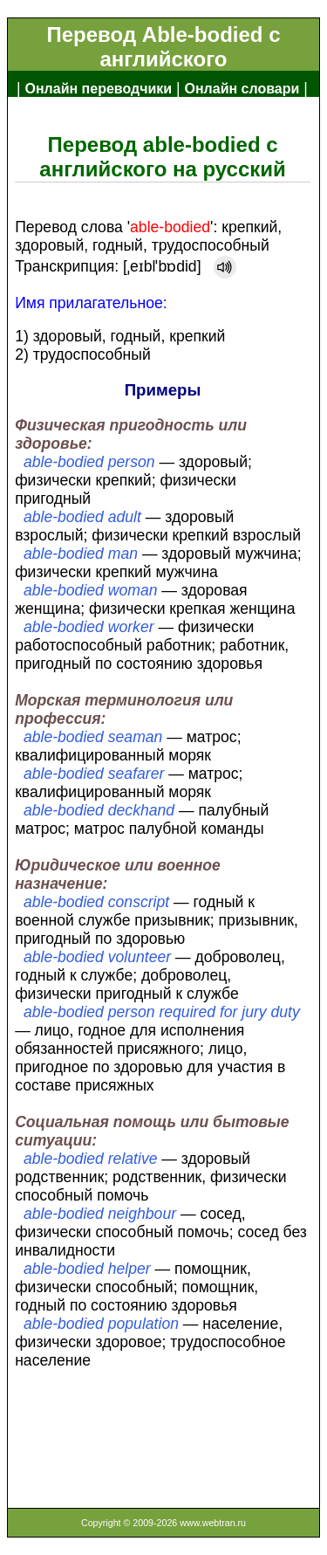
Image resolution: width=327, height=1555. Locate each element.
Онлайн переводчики (98, 88)
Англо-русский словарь (98, 116)
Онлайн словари (242, 88)
